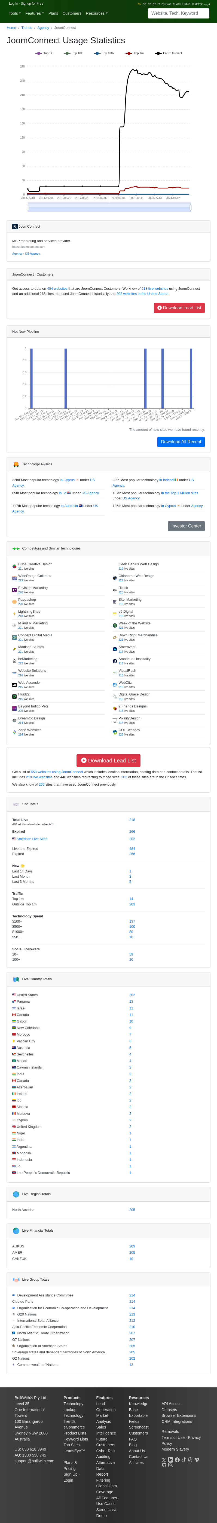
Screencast (139, 1427)
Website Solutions (32, 671)
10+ (15, 954)
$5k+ (16, 937)
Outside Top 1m (24, 904)
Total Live (20, 820)
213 (132, 1314)
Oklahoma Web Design (136, 576)
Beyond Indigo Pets (33, 706)
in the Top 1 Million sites (179, 493)
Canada (22, 1015)
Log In (13, 3)
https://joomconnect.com (28, 246)
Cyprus (22, 1120)
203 (132, 904)
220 (20, 592)
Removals (170, 1431)
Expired (18, 831)
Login (68, 1480)
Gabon (21, 1021)
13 (131, 1001)
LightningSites (29, 611)
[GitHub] (164, 1464)
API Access (172, 1404)
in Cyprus (67, 480)
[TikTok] (183, 1459)
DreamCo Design (31, 718)
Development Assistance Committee (44, 1295)
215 (20, 687)
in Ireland (166, 480)
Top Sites (72, 1445)
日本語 (186, 3)
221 (20, 568)
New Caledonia (28, 1028)
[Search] (178, 13)
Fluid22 (24, 694)
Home (11, 28)
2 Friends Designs (133, 706)
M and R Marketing (33, 623)
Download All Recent (181, 441)
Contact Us (138, 1456)
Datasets (169, 1410)
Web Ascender (29, 682)
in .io (62, 493)
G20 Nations (26, 1314)
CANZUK (19, 1259)
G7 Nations (21, 1340)
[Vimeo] (196, 1459)
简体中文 (197, 3)
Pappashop (27, 599)
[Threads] (190, 1459)
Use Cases (105, 1503)
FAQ (133, 1439)
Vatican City (25, 1041)
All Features (106, 1498)
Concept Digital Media (35, 635)
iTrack (123, 588)
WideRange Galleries (34, 576)
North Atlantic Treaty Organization (42, 1333)
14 (131, 899)
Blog (133, 1445)
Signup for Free (32, 3)
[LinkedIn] (170, 1459)
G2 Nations (21, 1358)
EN (139, 3)
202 (124, 777)
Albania (22, 1107)
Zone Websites (29, 730)
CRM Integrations (177, 1421)
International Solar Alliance (37, 1320)
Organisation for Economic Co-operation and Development (62, 1308)
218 (121, 604)
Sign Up (71, 1474)
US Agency (32, 253)
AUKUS (18, 1246)
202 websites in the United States (141, 294)
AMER (17, 1252)
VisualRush (127, 671)
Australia (23, 1048)
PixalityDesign (129, 718)
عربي (207, 3)
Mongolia (23, 1153)
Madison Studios (31, 647)
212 (132, 1320)
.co (19, 1100)
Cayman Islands (29, 1067)
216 (121, 663)
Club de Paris (22, 1301)
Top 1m (18, 899)
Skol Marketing (130, 599)
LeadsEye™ (74, 1451)
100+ (16, 959)
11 (131, 1008)
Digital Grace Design (135, 694)
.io (18, 1166)
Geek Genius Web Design (139, 564)
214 (20, 722)
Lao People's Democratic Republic (43, 1173)
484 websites (57, 288)
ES (154, 3)
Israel (20, 1008)
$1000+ (18, 932)
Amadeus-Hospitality (135, 659)
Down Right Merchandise (138, 635)
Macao (21, 1061)
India (20, 1074)
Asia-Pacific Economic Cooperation (39, 1327)
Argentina (24, 1146)
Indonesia (24, 1160)
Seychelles (24, 1054)
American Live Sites (31, 839)
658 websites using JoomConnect (56, 772)
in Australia (69, 506)
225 (20, 710)
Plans (53, 13)
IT (159, 3)
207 (132, 1333)
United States (27, 995)
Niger (20, 1133)
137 (132, 921)
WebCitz (125, 682)
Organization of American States (41, 1346)
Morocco (23, 1034)
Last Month (20, 876)
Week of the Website (135, 623)
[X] (164, 1459)
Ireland (21, 1094)
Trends (27, 28)
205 (132, 1210)
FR (149, 3)
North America (23, 1210)
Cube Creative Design (35, 564)
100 (132, 926)
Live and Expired (25, 849)
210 (132, 1327)
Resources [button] (95, 13)
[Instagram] (170, 1464)
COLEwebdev (129, 730)
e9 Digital (126, 611)
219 (121, 568)
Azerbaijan (24, 1087)
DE (144, 3)
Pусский (166, 3)
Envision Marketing (33, 588)
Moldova (23, 1114)
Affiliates (136, 1462)
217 (121, 651)
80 (131, 932)
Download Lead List (179, 308)
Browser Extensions (179, 1415)
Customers (72, 13)
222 (20, 663)
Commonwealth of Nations (37, 1365)
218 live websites (154, 288)
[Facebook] (177, 1459)
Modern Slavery (175, 1449)
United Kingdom (29, 1127)
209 (132, 1246)
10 (131, 937)
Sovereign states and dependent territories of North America (58, 1352)
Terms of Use (173, 1437)
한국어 (177, 3)
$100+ (17, 921)
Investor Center (186, 526)
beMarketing (27, 659)
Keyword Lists (76, 1439)
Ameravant (127, 647)
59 (131, 954)
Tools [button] (13, 13)
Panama (23, 1001)
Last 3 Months (23, 882)
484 (132, 849)
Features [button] (33, 13)
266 (41, 784)
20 (131, 959)
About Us (137, 1451)
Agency (43, 28)
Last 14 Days (22, 871)
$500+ (17, 926)
